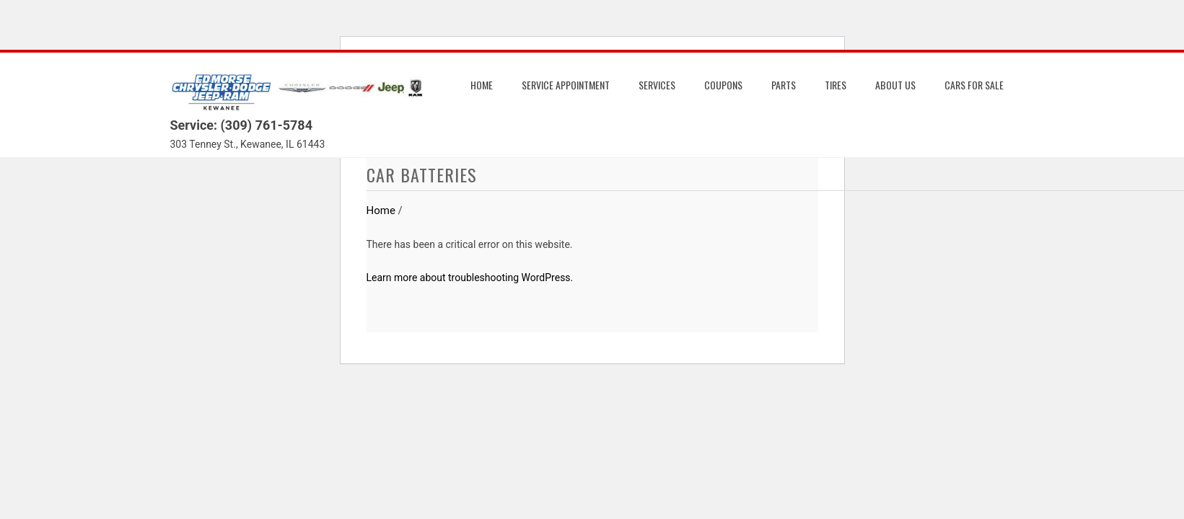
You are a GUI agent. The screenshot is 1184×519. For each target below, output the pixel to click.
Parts (783, 84)
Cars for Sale (974, 84)
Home (481, 84)
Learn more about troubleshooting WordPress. (470, 277)
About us (895, 84)
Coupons (723, 84)
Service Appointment (566, 84)
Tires (835, 84)
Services (657, 84)
